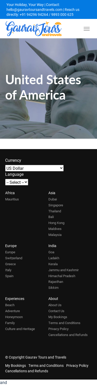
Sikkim (53, 287)
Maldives (55, 228)
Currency (13, 160)
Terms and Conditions (64, 322)
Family (10, 322)
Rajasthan (55, 281)
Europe (10, 252)
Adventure (12, 311)
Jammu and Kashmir (63, 270)
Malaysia (55, 234)
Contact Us (56, 311)
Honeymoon (14, 316)
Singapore (55, 205)
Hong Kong (56, 222)
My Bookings (57, 316)
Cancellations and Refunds (68, 334)
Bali (51, 216)
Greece (10, 264)
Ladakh (53, 258)
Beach (9, 305)
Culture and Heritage (20, 328)
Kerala (53, 264)
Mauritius (12, 199)
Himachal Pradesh (61, 276)
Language (14, 174)
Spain (9, 276)
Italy (8, 270)
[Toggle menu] (86, 29)
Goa (51, 252)
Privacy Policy (58, 328)
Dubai (52, 199)
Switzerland (13, 258)
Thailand (54, 211)
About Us (55, 305)
